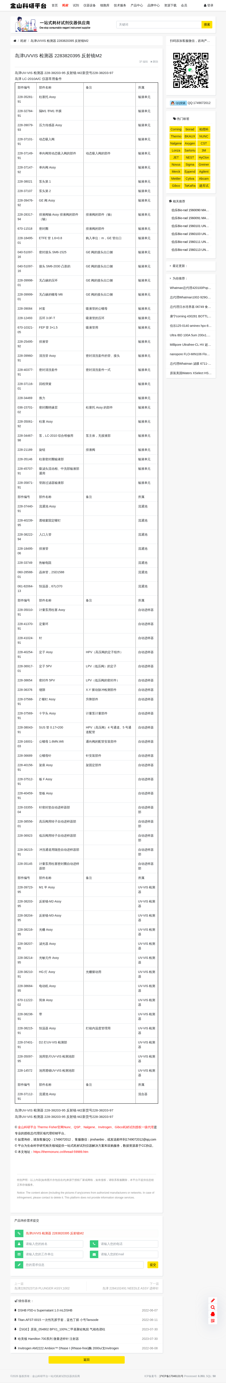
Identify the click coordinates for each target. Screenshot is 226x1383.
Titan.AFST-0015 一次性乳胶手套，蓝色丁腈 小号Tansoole (58, 1320)
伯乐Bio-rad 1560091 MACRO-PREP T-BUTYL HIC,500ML (191, 218)
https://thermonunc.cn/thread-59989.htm (60, 1152)
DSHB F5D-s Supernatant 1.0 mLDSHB (45, 1310)
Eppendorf (190, 172)
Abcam (204, 178)
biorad (190, 129)
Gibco (176, 185)
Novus (176, 164)
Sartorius (190, 151)
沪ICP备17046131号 (171, 1376)
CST (204, 143)
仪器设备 (89, 5)
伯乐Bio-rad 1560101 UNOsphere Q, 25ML (191, 226)
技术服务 (120, 5)
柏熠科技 (204, 130)
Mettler (176, 178)
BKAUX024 (190, 137)
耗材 (65, 5)
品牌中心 (153, 5)
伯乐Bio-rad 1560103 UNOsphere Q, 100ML (191, 234)
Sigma (190, 164)
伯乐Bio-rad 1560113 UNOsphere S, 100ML (191, 249)
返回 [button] (86, 1359)
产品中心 (137, 5)
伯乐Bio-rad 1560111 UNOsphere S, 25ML (191, 242)
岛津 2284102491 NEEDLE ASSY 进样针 (130, 1288)
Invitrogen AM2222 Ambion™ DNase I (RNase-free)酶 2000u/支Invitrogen (68, 1348)
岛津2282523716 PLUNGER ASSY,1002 (42, 1288)
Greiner (204, 164)
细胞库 (104, 5)
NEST (190, 157)
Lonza (176, 150)
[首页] (14, 41)
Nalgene (176, 143)
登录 (208, 5)
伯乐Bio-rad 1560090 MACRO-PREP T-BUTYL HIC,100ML (191, 210)
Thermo (176, 136)
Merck (176, 171)
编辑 (143, 61)
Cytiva (190, 178)
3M (204, 150)
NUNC (203, 136)
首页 (55, 5)
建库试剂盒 (204, 186)
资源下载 (170, 5)
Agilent (204, 171)
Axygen (190, 143)
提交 (153, 1265)
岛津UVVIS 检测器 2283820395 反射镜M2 (59, 41)
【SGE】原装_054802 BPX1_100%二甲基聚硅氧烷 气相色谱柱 (61, 1329)
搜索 (207, 24)
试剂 (76, 5)
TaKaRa (190, 185)
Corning (176, 129)
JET (176, 157)
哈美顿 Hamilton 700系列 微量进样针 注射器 (48, 1338)
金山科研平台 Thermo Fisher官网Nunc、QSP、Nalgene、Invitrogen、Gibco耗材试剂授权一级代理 (86, 1127)
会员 (184, 5)
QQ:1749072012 (190, 103)
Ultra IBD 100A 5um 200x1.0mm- (192, 335)
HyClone (204, 158)
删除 (154, 61)
